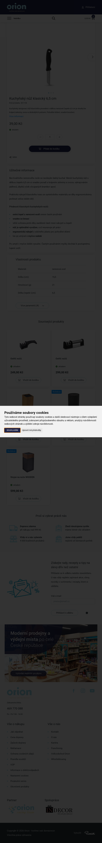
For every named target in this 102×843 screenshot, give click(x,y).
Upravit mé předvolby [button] (31, 430)
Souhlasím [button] (12, 430)
